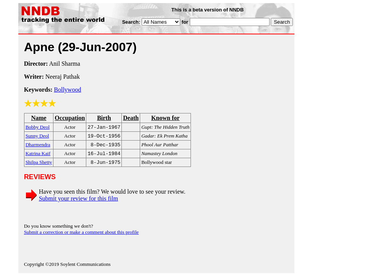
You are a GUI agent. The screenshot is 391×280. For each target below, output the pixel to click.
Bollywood (67, 89)
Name (38, 118)
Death (131, 118)
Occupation (70, 118)
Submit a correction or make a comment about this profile (81, 236)
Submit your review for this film (78, 202)
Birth (104, 118)
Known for (165, 118)
